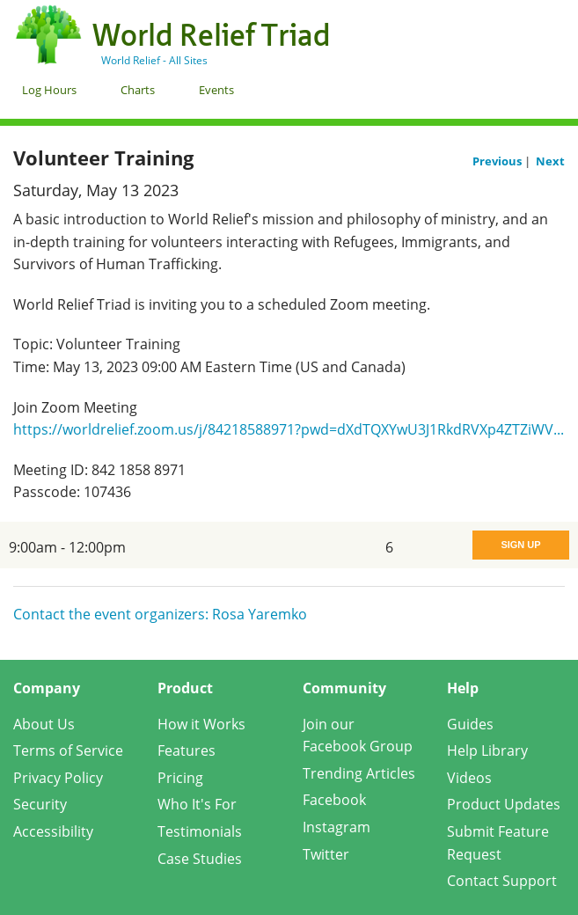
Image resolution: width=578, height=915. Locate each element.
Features (186, 750)
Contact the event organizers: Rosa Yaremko (160, 614)
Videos (469, 777)
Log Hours (49, 90)
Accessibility (53, 831)
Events (216, 90)
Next (550, 161)
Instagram (336, 827)
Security (40, 804)
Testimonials (199, 831)
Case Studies (199, 858)
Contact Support (502, 880)
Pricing (180, 777)
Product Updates (503, 804)
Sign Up (520, 544)
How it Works (201, 724)
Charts (138, 90)
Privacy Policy (58, 777)
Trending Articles (359, 773)
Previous (498, 161)
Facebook (334, 799)
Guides (470, 724)
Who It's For (197, 804)
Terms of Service (68, 750)
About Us (44, 724)
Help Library (487, 750)
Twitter (326, 854)
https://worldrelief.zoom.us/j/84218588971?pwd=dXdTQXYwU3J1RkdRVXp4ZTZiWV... (288, 429)
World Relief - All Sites (154, 60)
